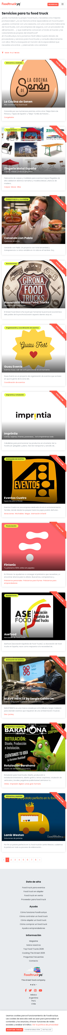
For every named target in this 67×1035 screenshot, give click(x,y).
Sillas (19, 187)
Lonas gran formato (33, 784)
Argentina (33, 997)
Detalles (47, 1030)
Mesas (13, 187)
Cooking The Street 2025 (33, 953)
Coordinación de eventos (14, 382)
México (33, 994)
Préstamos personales (13, 580)
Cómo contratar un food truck (34, 916)
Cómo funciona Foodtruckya (33, 912)
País (33, 985)
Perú (33, 1000)
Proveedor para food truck (33, 899)
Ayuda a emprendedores (33, 928)
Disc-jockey (9, 714)
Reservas (53, 4)
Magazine (33, 941)
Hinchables (19, 513)
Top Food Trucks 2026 (33, 949)
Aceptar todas (14, 1030)
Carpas (7, 187)
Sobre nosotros (33, 945)
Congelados (9, 117)
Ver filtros (11, 53)
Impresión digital (17, 784)
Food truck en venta (33, 895)
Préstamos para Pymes (32, 580)
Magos (27, 513)
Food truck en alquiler (33, 891)
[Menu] (62, 4)
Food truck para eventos (33, 887)
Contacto (33, 960)
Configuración (32, 1030)
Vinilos (6, 784)
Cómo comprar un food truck (33, 924)
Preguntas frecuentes (33, 957)
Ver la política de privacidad (45, 1024)
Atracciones (9, 513)
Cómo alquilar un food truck (33, 920)
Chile (33, 1003)
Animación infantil (38, 513)
